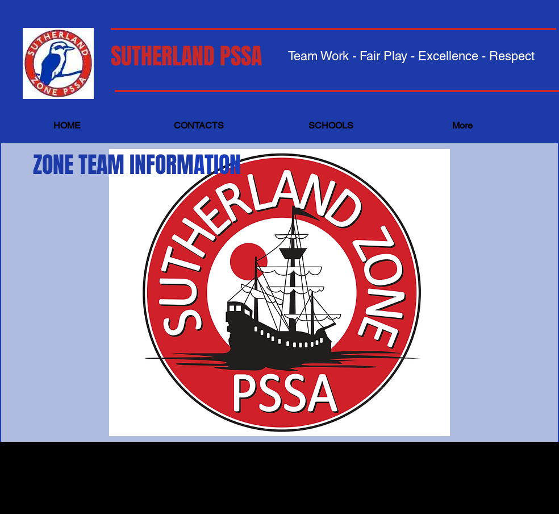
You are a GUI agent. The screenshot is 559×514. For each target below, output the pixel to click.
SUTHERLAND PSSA (186, 56)
